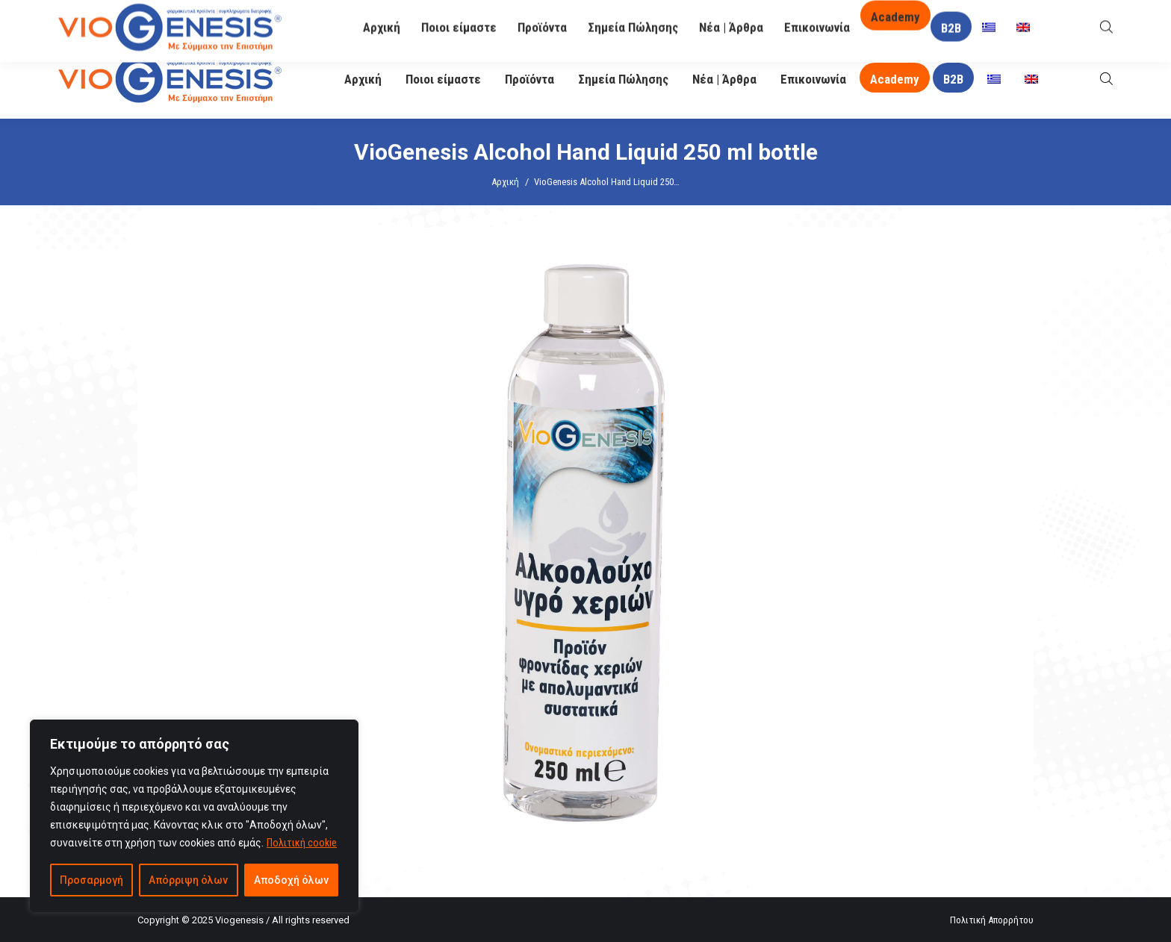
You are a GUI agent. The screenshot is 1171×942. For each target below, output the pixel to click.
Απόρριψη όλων (188, 880)
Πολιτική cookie (302, 843)
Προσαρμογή (91, 880)
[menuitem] (994, 79)
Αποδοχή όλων (291, 880)
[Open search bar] (1106, 78)
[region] (194, 816)
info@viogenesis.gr (445, 20)
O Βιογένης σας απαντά (817, 19)
